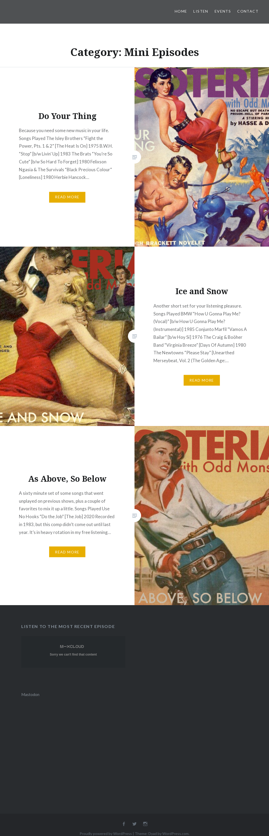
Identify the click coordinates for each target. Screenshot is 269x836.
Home (181, 11)
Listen (200, 11)
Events (223, 11)
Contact (247, 11)
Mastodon (30, 694)
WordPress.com (175, 833)
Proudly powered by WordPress (106, 833)
